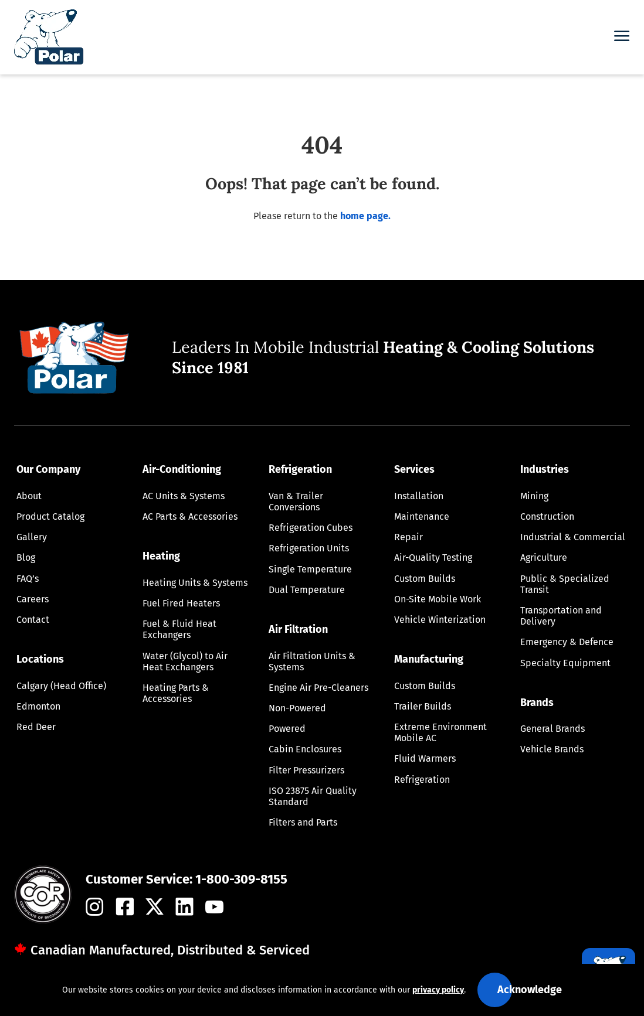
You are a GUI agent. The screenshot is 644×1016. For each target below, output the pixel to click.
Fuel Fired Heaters (181, 603)
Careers (32, 599)
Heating (161, 556)
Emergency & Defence (567, 641)
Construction (547, 516)
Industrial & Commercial (572, 537)
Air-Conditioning (182, 469)
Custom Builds (424, 578)
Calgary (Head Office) (61, 685)
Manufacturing (428, 659)
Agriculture (543, 557)
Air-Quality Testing (433, 557)
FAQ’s (27, 578)
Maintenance (421, 516)
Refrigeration (300, 469)
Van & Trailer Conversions (296, 501)
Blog (25, 557)
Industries (544, 469)
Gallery (31, 537)
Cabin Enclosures (305, 749)
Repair (408, 537)
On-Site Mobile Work (437, 599)
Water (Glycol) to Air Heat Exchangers (185, 661)
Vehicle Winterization (440, 619)
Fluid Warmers (425, 758)
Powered (287, 728)
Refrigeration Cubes (310, 527)
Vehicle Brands (552, 749)
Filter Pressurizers (306, 770)
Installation (418, 496)
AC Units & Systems (184, 496)
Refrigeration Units (309, 548)
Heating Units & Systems (195, 582)
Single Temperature (310, 569)
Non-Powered (297, 708)
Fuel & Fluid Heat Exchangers (179, 629)
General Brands (552, 728)
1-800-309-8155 (241, 879)
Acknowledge (529, 989)
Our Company (48, 469)
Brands (537, 702)
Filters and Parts (303, 822)
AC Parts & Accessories (190, 516)
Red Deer (36, 726)
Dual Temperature (307, 589)
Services (414, 469)
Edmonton (38, 706)
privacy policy (438, 990)
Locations (40, 659)
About (29, 496)
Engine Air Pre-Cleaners (318, 687)
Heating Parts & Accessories (176, 693)
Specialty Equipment (565, 663)
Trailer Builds (422, 706)
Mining (534, 496)
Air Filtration (298, 629)
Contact (32, 619)
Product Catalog (50, 516)
